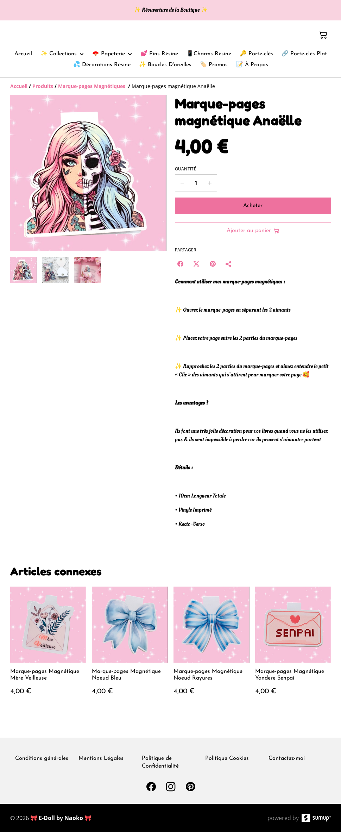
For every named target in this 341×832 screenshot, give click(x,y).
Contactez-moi (287, 758)
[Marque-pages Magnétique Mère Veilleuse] (48, 648)
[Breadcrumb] (170, 86)
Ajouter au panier (253, 231)
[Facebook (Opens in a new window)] (180, 263)
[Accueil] (18, 86)
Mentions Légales (101, 758)
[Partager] (228, 263)
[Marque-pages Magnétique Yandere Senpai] (293, 648)
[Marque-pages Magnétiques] (92, 86)
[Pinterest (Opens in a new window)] (212, 263)
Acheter (253, 205)
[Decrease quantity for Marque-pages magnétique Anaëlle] (182, 183)
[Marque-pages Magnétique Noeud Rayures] (211, 648)
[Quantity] (196, 183)
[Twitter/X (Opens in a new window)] (196, 263)
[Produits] (42, 86)
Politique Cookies (227, 758)
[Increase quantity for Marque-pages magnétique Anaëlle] (210, 183)
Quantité (185, 169)
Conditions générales (41, 758)
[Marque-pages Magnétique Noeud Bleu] (130, 648)
